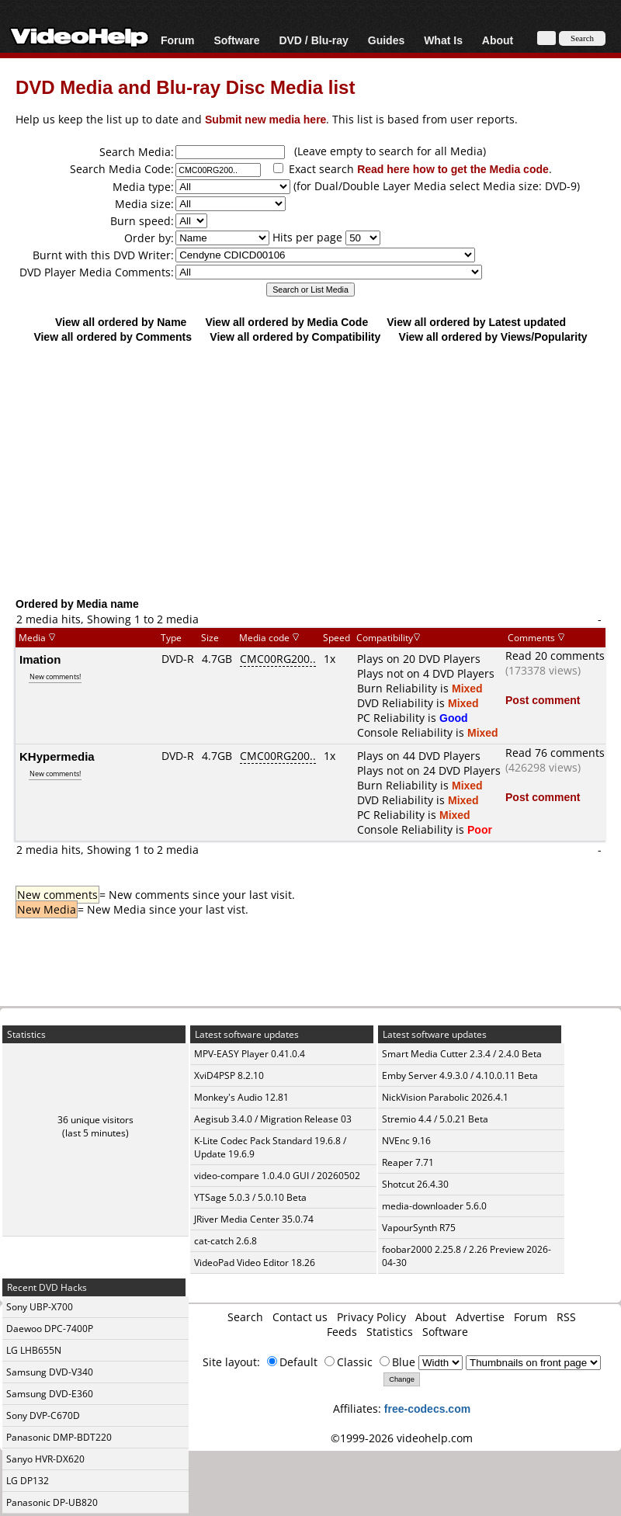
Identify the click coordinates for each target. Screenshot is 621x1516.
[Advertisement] (318, 469)
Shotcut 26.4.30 (415, 1184)
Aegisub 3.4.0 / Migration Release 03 (273, 1119)
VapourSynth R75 (419, 1227)
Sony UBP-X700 (39, 1306)
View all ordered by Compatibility (295, 336)
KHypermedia (57, 756)
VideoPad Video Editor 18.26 (254, 1262)
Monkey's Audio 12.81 (241, 1097)
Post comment (542, 699)
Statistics (389, 1331)
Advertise (480, 1317)
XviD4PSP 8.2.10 (229, 1075)
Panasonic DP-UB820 (52, 1502)
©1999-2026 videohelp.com (402, 1438)
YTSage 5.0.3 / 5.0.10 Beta (250, 1197)
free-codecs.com (427, 1408)
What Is (443, 40)
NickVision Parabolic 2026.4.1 (445, 1097)
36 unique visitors (95, 1119)
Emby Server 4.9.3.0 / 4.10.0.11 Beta (460, 1075)
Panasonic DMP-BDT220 (59, 1437)
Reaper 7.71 (408, 1162)
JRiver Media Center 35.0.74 (254, 1219)
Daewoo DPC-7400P (49, 1328)
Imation (40, 659)
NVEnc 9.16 (406, 1140)
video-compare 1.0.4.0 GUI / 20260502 (277, 1175)
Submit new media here (265, 119)
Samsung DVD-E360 (49, 1393)
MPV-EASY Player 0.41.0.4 (249, 1053)
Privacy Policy (371, 1317)
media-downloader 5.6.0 (434, 1205)
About (497, 40)
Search (245, 1317)
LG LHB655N (33, 1350)
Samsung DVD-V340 (49, 1372)
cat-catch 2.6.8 (225, 1240)
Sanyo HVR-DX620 (45, 1459)
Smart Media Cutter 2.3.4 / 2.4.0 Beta (462, 1053)
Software (236, 40)
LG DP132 (27, 1480)
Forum (178, 40)
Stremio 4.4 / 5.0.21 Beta (435, 1119)
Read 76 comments (555, 752)
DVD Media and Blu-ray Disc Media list (185, 86)
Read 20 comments (555, 655)
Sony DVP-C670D (43, 1415)
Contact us (300, 1317)
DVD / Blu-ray (313, 40)
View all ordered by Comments (112, 336)
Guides (386, 40)
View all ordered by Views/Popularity (493, 336)
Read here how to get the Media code (453, 168)
